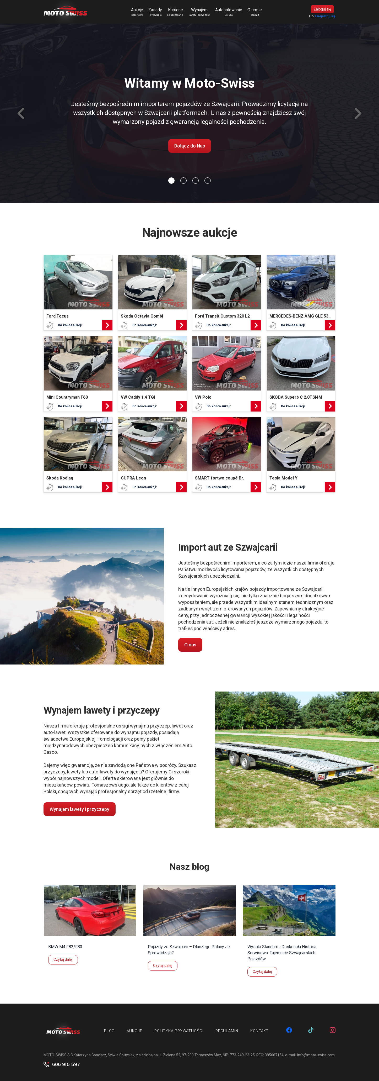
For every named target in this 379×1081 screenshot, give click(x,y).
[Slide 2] (195, 180)
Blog (109, 1031)
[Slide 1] (183, 180)
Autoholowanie (228, 12)
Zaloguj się (322, 9)
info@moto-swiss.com (316, 1055)
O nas (190, 644)
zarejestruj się (325, 16)
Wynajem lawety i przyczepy (79, 809)
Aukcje (137, 12)
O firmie (254, 12)
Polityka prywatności (178, 1031)
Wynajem (199, 12)
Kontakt (259, 1031)
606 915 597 (66, 1064)
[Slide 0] (171, 180)
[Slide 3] (207, 180)
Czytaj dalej (63, 959)
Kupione (175, 12)
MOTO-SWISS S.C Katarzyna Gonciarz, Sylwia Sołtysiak (89, 1055)
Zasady (155, 12)
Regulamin (226, 1031)
